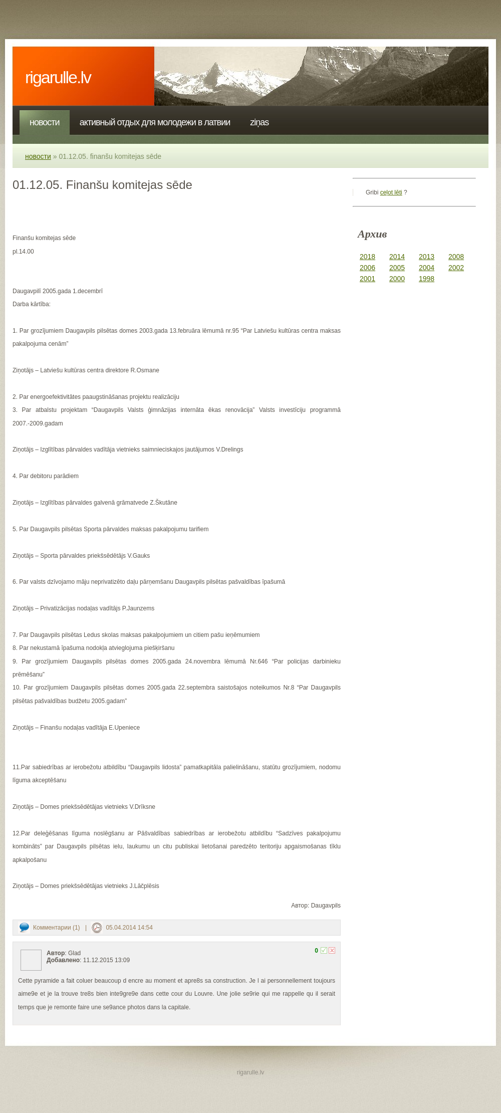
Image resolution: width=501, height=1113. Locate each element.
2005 (397, 268)
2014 (397, 257)
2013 (426, 257)
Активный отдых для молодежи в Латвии (155, 122)
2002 (456, 268)
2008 (456, 257)
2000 (397, 279)
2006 (367, 268)
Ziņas (259, 122)
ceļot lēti (391, 192)
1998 (426, 279)
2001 (367, 279)
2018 (367, 257)
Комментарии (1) (56, 927)
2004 (426, 268)
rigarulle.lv (58, 77)
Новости (45, 122)
